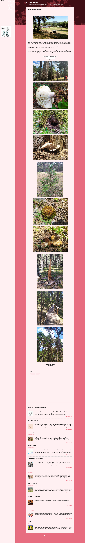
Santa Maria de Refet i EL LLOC (35, 458)
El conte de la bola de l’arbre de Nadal (37, 407)
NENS (29, 509)
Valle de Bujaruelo (32, 483)
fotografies (33, 373)
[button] (71, 9)
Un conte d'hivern (32, 445)
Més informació (69, 416)
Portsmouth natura (32, 433)
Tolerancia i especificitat (34, 496)
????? (29, 521)
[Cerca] (73, 3)
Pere (29, 471)
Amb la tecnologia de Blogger (50, 535)
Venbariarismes (33, 2)
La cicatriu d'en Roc (33, 420)
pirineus (37, 373)
